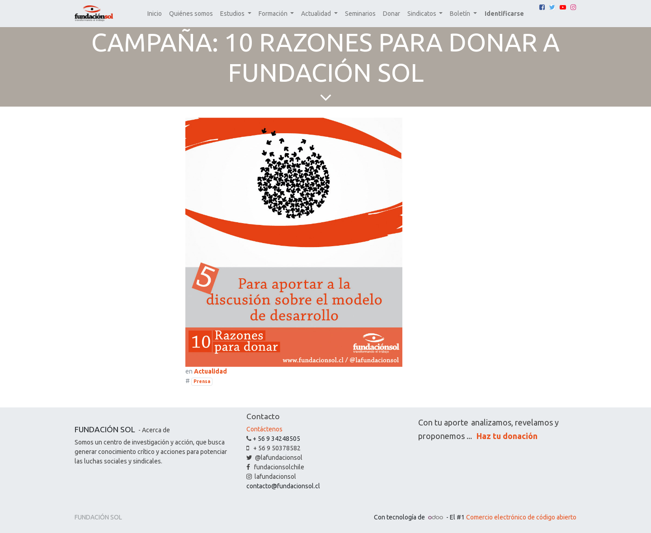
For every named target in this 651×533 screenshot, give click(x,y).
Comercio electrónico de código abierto (521, 517)
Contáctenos (264, 429)
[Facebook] (542, 7)
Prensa (201, 381)
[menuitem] (154, 13)
